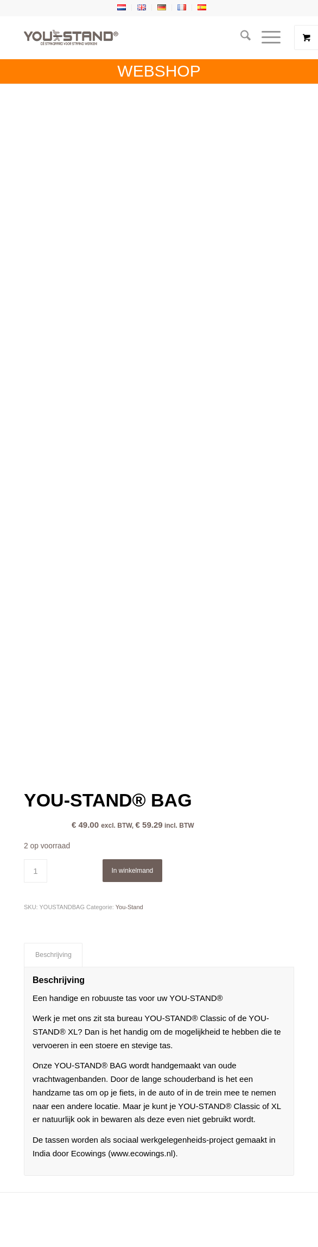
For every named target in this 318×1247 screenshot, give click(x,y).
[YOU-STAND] (132, 37)
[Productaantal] (35, 871)
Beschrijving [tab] (53, 955)
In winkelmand (133, 870)
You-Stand (129, 907)
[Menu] (266, 37)
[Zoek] (240, 37)
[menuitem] (240, 37)
